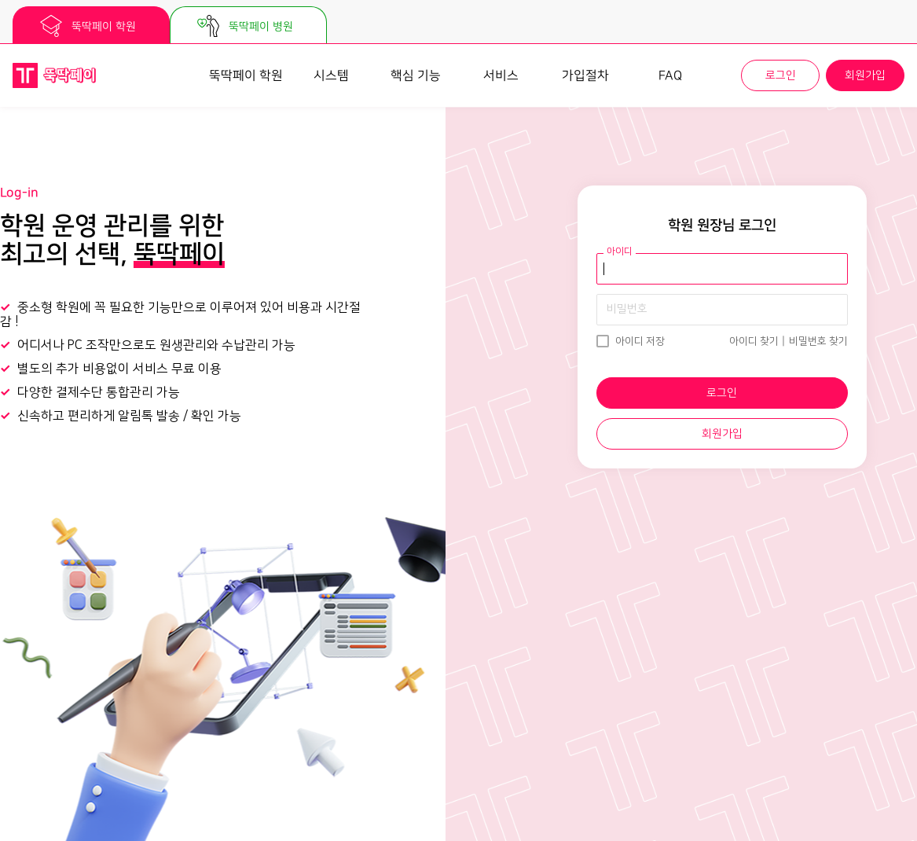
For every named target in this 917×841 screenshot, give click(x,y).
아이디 (620, 251)
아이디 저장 (640, 341)
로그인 (780, 75)
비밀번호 (627, 309)
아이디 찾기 (754, 341)
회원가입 (865, 75)
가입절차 (585, 75)
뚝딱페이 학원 (246, 75)
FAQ (670, 75)
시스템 (331, 75)
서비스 (501, 75)
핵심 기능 (416, 75)
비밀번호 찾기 (818, 341)
